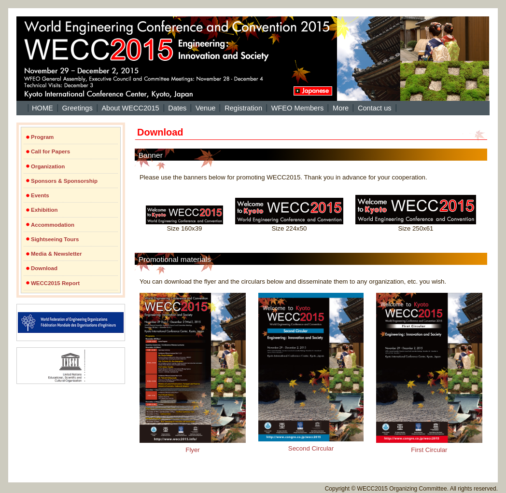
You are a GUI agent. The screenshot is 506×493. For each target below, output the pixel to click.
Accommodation (52, 225)
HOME (42, 108)
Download (44, 268)
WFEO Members (297, 108)
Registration (243, 108)
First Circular (429, 373)
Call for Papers (50, 151)
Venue (205, 108)
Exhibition (44, 210)
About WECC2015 (130, 108)
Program (42, 137)
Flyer (193, 373)
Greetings (77, 108)
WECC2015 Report (55, 283)
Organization (48, 166)
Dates (177, 108)
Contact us (375, 108)
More (341, 108)
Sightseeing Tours (55, 239)
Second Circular (311, 372)
